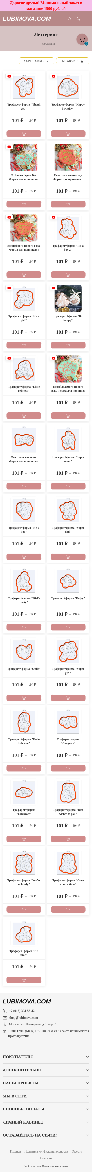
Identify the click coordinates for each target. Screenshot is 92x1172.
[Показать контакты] (78, 18)
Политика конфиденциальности (46, 1151)
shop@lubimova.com (23, 1017)
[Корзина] (82, 38)
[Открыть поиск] (69, 18)
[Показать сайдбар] (87, 18)
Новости (46, 1158)
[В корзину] (24, 133)
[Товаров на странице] (72, 60)
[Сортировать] (36, 60)
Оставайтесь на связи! (30, 1135)
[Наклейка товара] (9, 77)
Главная (15, 1151)
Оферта (77, 1151)
